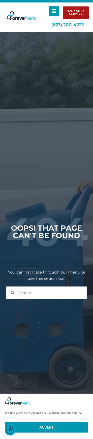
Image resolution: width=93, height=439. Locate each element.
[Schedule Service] (76, 12)
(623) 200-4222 (67, 25)
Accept (46, 427)
